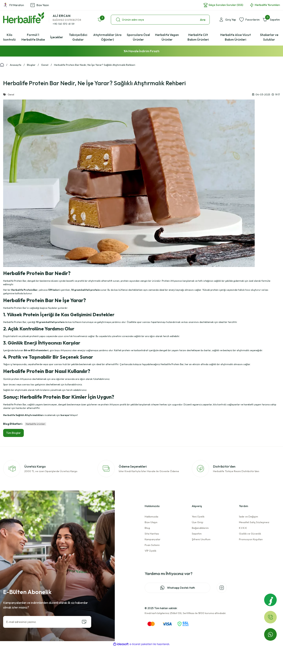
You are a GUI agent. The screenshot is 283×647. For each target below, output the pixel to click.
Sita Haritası (152, 533)
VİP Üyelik (150, 550)
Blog (147, 527)
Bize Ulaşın (151, 522)
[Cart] (271, 19)
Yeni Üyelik (198, 516)
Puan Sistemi (152, 544)
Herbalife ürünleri (35, 423)
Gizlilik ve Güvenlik (250, 533)
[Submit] (84, 622)
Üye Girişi (197, 522)
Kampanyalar (152, 539)
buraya (65, 415)
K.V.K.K (243, 527)
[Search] (160, 20)
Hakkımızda (151, 516)
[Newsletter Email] (47, 622)
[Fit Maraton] (270, 600)
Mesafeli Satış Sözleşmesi (254, 522)
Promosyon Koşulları (251, 539)
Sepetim (197, 533)
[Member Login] (227, 19)
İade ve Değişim (248, 516)
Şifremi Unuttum (201, 539)
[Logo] (23, 17)
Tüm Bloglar (13, 433)
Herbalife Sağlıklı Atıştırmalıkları (23, 415)
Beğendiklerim (200, 527)
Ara (202, 20)
